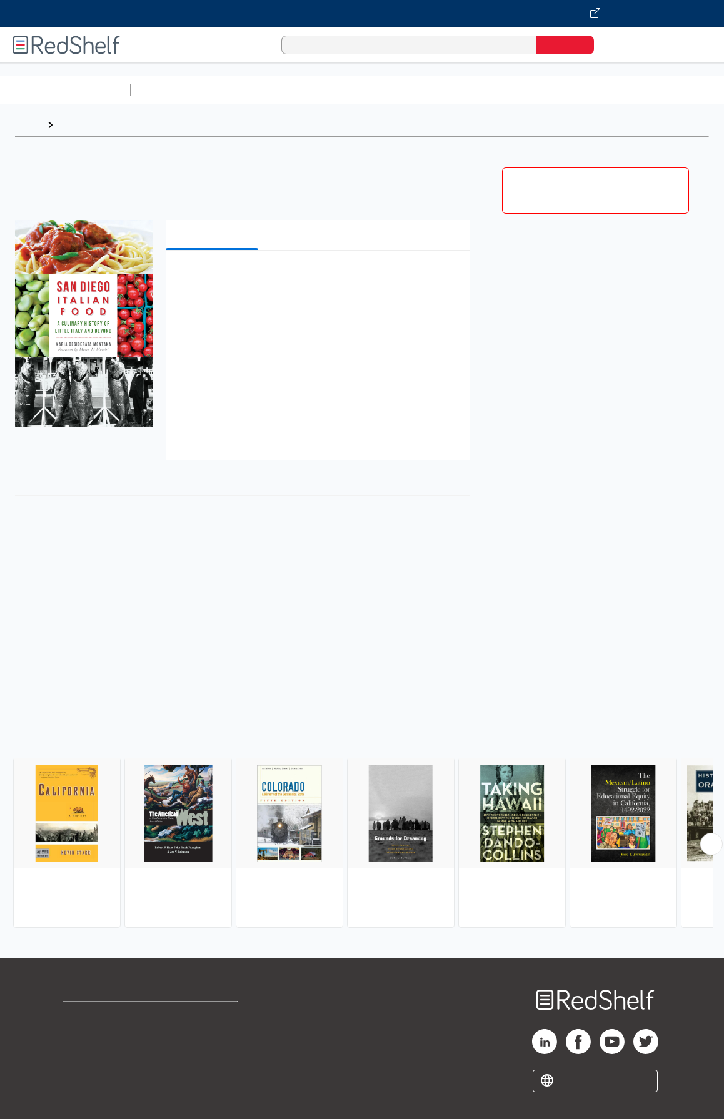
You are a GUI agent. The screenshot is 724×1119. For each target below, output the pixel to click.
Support (81, 1037)
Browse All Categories (65, 90)
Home (28, 125)
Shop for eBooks (103, 1017)
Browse (77, 125)
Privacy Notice (97, 1057)
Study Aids (169, 90)
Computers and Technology (357, 90)
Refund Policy (211, 1037)
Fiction (706, 90)
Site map (83, 1077)
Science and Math (245, 90)
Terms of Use (212, 1017)
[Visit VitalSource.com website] (362, 13)
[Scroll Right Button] (711, 844)
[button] (320, 279)
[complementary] (362, 820)
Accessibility (209, 1057)
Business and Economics (485, 90)
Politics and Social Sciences (616, 90)
